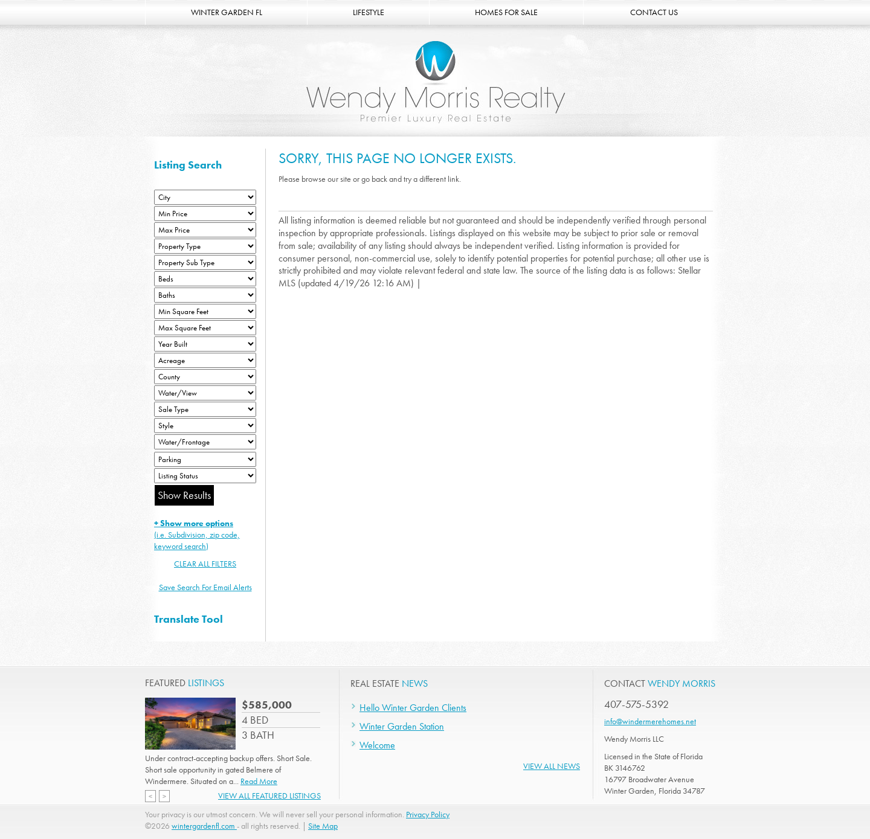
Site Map (323, 825)
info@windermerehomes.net (650, 721)
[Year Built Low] (205, 344)
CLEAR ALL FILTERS (205, 563)
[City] (205, 197)
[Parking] (205, 459)
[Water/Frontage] (205, 441)
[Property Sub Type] (205, 262)
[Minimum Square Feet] (205, 311)
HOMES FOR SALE (506, 12)
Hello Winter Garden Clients (412, 707)
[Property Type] (205, 246)
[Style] (205, 425)
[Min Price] (205, 213)
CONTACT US (654, 12)
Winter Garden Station (401, 726)
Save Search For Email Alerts (205, 587)
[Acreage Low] (205, 360)
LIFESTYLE (368, 12)
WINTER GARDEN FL (226, 12)
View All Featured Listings (269, 795)
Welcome (377, 745)
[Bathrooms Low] (205, 295)
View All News (551, 765)
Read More (258, 781)
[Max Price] (205, 229)
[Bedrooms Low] (205, 278)
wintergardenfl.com (204, 825)
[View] (205, 392)
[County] (205, 376)
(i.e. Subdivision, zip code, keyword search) (197, 534)
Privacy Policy (428, 814)
